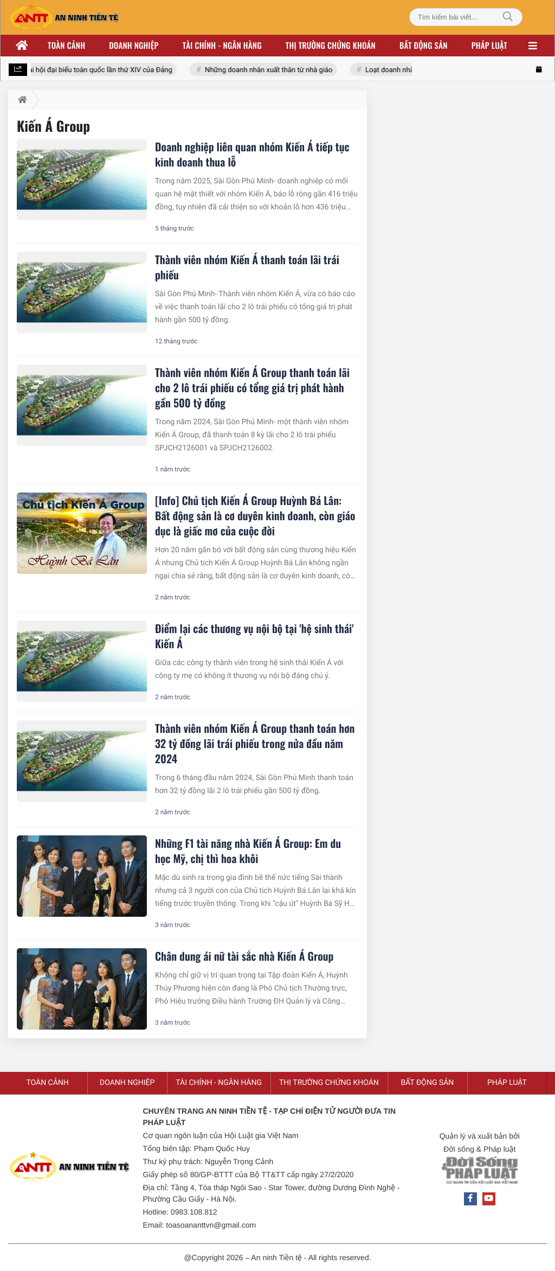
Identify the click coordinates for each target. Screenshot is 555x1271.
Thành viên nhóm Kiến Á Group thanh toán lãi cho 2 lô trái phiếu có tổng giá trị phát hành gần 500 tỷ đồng (252, 387)
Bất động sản (423, 46)
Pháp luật (489, 46)
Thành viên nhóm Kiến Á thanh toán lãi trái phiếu (247, 267)
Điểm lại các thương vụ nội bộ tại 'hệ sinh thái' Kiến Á (254, 636)
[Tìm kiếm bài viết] (465, 17)
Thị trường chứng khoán (331, 46)
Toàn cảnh (66, 46)
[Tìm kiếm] (507, 17)
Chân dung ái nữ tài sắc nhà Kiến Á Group (244, 955)
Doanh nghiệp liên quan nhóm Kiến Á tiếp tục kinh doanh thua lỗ (252, 154)
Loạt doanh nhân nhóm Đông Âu (416, 70)
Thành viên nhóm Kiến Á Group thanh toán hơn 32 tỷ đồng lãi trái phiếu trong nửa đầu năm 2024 (254, 743)
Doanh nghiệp (133, 46)
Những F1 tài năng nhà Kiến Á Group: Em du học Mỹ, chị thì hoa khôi (248, 850)
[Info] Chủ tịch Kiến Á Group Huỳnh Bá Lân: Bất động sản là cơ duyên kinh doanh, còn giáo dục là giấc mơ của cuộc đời (255, 515)
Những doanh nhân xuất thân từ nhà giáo (269, 70)
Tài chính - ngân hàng (222, 46)
